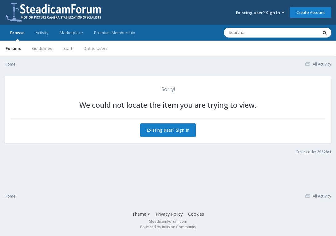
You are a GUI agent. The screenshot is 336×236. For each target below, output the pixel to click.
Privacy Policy (169, 214)
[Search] (255, 33)
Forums (13, 48)
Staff (67, 48)
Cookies (196, 214)
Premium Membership (114, 32)
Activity (42, 32)
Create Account (310, 12)
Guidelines (42, 48)
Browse (17, 35)
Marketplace (71, 32)
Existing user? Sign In (260, 12)
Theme (141, 214)
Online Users (95, 48)
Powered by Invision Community (168, 227)
